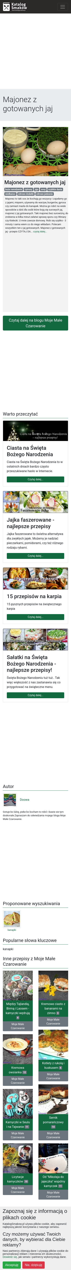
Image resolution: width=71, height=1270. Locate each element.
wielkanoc (10, 194)
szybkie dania (55, 189)
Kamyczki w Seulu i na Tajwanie (18, 1124)
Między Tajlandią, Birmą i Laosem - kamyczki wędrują (18, 1010)
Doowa (16, 799)
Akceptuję (11, 1265)
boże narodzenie (13, 189)
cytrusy (28, 189)
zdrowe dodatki (26, 194)
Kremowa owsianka (18, 1070)
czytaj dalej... (40, 231)
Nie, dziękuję (33, 1265)
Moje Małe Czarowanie (18, 1026)
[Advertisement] (35, 52)
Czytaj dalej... (35, 479)
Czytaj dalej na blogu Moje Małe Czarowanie (35, 323)
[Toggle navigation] (62, 7)
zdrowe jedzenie (44, 194)
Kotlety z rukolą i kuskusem (53, 1065)
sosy (43, 189)
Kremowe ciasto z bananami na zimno (53, 1008)
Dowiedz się (10, 1256)
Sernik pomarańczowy (53, 1122)
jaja (36, 189)
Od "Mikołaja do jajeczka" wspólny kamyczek (53, 1181)
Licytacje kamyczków (17, 1179)
